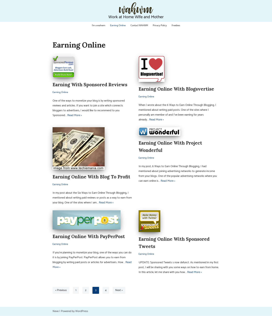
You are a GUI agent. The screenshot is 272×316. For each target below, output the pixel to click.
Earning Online (117, 25)
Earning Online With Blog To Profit (91, 177)
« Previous (61, 290)
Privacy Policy (160, 25)
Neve (56, 311)
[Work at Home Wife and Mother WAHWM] (136, 11)
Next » (119, 290)
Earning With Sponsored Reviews (90, 84)
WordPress (81, 311)
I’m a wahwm (98, 25)
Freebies (176, 25)
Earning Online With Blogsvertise (176, 89)
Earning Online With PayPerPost (89, 236)
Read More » (74, 115)
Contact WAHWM (139, 25)
